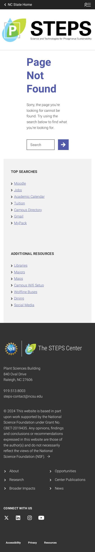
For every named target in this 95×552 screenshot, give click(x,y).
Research (16, 480)
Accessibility (13, 542)
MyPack (20, 223)
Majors (19, 272)
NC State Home (17, 4)
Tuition (19, 203)
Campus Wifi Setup (29, 285)
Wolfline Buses (25, 292)
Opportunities (65, 471)
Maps (18, 278)
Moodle (20, 183)
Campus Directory (28, 210)
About (14, 471)
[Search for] (41, 144)
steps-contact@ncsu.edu (23, 396)
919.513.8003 (14, 391)
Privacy (32, 542)
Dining (19, 298)
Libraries (20, 265)
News (59, 488)
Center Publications (70, 480)
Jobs (18, 190)
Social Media (24, 305)
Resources (50, 542)
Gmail (18, 216)
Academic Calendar (29, 196)
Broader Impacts (22, 488)
